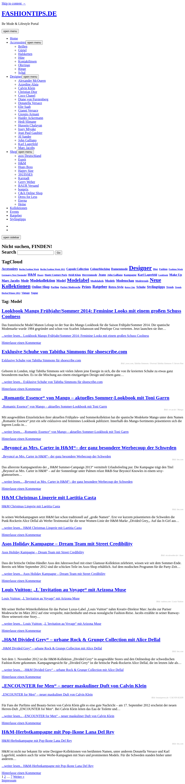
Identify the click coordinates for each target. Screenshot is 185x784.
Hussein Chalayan (30, 125)
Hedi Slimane (27, 121)
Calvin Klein (26, 88)
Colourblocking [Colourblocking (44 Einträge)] (100, 269)
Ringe (22, 69)
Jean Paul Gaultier (30, 133)
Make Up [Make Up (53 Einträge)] (175, 274)
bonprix (23, 189)
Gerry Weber (26, 182)
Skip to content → (14, 3)
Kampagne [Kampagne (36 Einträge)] (130, 274)
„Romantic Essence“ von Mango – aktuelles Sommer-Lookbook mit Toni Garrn (85, 397)
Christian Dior (27, 92)
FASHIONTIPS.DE (29, 13)
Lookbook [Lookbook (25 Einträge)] (163, 275)
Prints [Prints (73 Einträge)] (86, 287)
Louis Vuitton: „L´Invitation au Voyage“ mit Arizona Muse (64, 589)
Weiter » (18, 776)
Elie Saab (24, 106)
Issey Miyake (27, 129)
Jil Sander (24, 136)
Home (14, 38)
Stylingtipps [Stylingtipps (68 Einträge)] (156, 287)
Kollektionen (18, 208)
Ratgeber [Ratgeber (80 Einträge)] (99, 287)
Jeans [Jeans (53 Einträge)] (102, 274)
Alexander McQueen (32, 80)
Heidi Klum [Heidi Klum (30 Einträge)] (74, 274)
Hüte (21, 57)
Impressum (9, 780)
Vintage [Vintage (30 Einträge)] (25, 292)
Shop (13, 151)
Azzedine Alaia (28, 84)
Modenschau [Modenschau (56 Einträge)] (125, 280)
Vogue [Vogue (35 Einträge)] (34, 292)
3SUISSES (25, 174)
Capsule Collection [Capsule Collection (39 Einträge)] (77, 269)
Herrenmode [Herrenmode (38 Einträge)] (89, 274)
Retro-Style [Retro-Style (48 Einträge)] (116, 287)
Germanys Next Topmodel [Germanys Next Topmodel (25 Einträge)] (14, 275)
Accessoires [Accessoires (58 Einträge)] (10, 269)
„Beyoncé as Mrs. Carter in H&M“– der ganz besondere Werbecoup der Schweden (89, 447)
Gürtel (22, 50)
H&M (22, 163)
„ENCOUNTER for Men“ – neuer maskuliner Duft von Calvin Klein (74, 685)
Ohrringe (24, 65)
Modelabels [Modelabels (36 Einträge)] (97, 280)
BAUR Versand (28, 185)
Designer (16, 76)
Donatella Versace (30, 103)
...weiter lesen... (75, 335)
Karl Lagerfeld (28, 144)
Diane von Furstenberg (33, 99)
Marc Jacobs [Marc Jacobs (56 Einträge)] (11, 280)
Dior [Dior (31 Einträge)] (155, 269)
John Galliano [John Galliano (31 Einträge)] (115, 274)
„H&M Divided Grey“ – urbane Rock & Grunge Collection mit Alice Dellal (81, 639)
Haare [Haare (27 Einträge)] (40, 275)
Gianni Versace (28, 110)
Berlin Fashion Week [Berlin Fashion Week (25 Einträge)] (29, 269)
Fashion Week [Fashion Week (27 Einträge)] (176, 269)
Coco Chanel (26, 95)
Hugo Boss (25, 167)
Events (14, 211)
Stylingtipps (18, 219)
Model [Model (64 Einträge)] (61, 281)
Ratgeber (16, 215)
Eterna (22, 200)
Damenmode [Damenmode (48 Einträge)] (119, 269)
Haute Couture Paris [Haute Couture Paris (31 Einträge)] (56, 274)
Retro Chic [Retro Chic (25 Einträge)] (130, 287)
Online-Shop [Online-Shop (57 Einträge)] (40, 287)
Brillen (22, 46)
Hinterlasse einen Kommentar (21, 342)
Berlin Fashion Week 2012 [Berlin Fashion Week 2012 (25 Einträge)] (52, 269)
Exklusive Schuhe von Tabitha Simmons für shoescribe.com (64, 351)
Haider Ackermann (30, 118)
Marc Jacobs (26, 147)
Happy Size (25, 170)
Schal (22, 72)
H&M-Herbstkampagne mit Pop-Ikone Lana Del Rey (58, 732)
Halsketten (25, 54)
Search (9, 252)
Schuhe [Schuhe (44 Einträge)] (141, 287)
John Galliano (27, 140)
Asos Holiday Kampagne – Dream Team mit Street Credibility (67, 543)
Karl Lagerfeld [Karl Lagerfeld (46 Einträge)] (147, 274)
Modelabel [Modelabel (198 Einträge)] (78, 280)
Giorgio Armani (28, 114)
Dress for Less (27, 197)
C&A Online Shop (30, 193)
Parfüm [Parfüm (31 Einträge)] (55, 287)
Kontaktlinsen (27, 61)
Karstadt (23, 178)
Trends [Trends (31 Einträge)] (170, 287)
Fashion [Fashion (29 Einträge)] (163, 269)
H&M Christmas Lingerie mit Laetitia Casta (49, 497)
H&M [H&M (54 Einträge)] (32, 274)
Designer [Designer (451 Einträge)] (140, 268)
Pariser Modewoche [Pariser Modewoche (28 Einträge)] (70, 287)
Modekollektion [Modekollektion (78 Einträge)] (42, 280)
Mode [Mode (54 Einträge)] (25, 280)
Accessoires (18, 42)
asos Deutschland (29, 156)
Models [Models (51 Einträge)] (110, 280)
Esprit (22, 159)
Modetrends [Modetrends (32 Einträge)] (141, 280)
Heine (22, 204)
